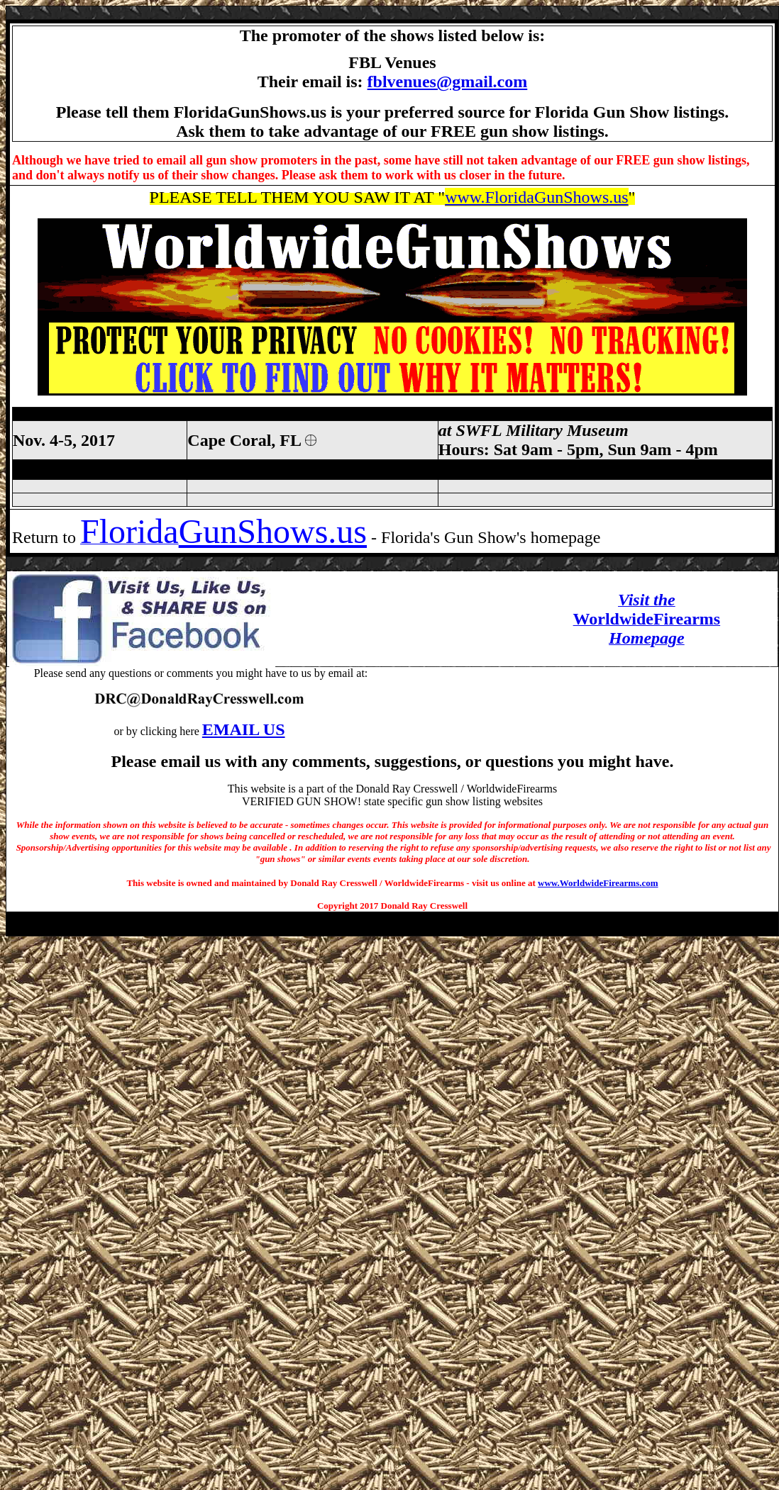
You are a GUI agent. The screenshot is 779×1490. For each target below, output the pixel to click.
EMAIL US (243, 729)
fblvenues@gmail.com (448, 81)
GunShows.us (273, 531)
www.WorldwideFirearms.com (598, 883)
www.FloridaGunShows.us (536, 197)
